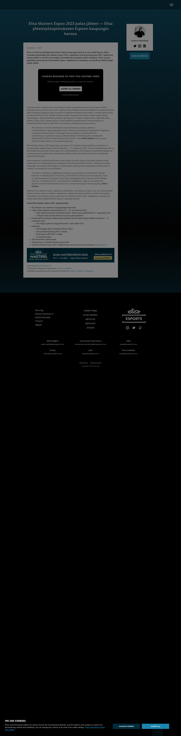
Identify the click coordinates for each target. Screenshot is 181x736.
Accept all (155, 726)
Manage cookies (126, 726)
